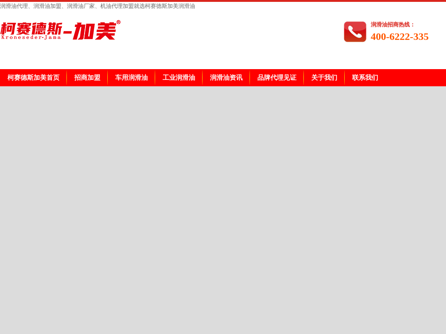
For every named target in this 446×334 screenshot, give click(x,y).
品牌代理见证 (276, 77)
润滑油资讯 (226, 77)
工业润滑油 (179, 77)
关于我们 (324, 77)
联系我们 (365, 77)
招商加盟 (87, 77)
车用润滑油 (131, 77)
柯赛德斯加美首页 (33, 77)
